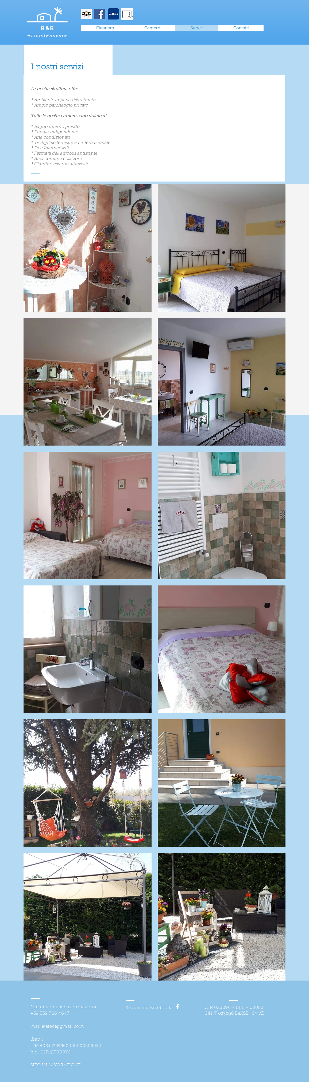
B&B (48, 28)
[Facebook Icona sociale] (99, 14)
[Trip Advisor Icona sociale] (86, 14)
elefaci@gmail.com (63, 1026)
